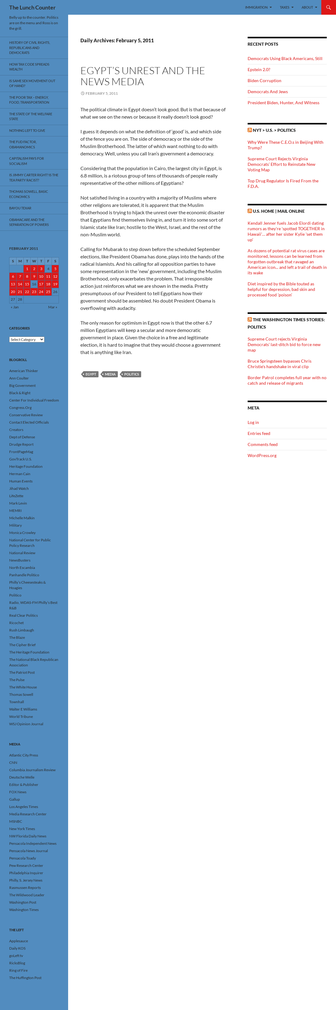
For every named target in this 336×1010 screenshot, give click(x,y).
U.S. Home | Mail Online (279, 211)
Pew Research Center (26, 865)
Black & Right (19, 393)
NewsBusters (19, 560)
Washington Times (24, 909)
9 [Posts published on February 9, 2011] (34, 276)
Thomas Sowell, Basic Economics (28, 194)
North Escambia (22, 567)
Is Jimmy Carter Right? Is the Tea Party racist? (33, 177)
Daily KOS (17, 948)
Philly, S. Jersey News (25, 880)
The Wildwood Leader (26, 895)
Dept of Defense (22, 437)
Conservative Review (26, 415)
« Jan (15, 307)
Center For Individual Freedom (34, 400)
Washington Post (22, 902)
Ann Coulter (19, 378)
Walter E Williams (23, 709)
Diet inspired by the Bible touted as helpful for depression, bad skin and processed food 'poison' (281, 289)
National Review (22, 553)
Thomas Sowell (21, 694)
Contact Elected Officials (29, 422)
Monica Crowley (22, 532)
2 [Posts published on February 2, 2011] (34, 268)
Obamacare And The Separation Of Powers (29, 222)
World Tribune (21, 716)
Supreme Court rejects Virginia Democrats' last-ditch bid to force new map (284, 344)
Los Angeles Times (23, 806)
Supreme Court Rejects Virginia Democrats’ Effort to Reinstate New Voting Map (281, 164)
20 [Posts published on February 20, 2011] (13, 291)
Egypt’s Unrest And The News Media (142, 76)
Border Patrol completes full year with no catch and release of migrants (287, 380)
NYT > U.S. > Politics (274, 130)
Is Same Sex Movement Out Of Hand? (32, 83)
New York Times (22, 828)
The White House (23, 687)
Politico (15, 595)
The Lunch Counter (32, 7)
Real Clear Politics (23, 615)
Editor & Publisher (23, 784)
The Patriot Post (22, 672)
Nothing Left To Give (27, 130)
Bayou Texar (20, 208)
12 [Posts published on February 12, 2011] (55, 276)
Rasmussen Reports (25, 887)
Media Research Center (28, 814)
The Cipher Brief (22, 644)
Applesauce (18, 941)
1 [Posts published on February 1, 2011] (27, 268)
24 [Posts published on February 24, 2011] (41, 291)
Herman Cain (19, 473)
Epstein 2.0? (259, 69)
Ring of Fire (18, 970)
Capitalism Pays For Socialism (26, 161)
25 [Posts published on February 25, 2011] (48, 291)
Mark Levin (18, 503)
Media (110, 374)
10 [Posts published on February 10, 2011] (41, 276)
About (307, 7)
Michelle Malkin (22, 518)
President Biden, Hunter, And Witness (283, 102)
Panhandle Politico (24, 575)
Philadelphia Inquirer (26, 873)
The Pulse (17, 679)
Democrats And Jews (268, 91)
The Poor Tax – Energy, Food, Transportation (29, 100)
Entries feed (259, 433)
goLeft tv (16, 955)
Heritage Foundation (26, 466)
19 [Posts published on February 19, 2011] (55, 284)
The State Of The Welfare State (30, 116)
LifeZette (16, 496)
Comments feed (263, 444)
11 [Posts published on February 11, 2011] (48, 276)
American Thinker (23, 370)
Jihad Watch (19, 488)
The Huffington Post (25, 977)
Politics (131, 374)
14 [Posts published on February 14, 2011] (20, 284)
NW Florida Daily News (27, 836)
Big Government (22, 385)
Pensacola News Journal (28, 850)
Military (15, 525)
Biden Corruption (264, 80)
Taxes (284, 7)
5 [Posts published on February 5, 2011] (55, 268)
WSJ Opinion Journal (26, 724)
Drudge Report (21, 444)
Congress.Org (20, 407)
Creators (16, 429)
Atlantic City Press (23, 755)
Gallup (14, 799)
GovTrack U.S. (20, 459)
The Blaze (17, 637)
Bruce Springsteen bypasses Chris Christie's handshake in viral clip (279, 363)
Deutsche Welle (21, 777)
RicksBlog (17, 963)
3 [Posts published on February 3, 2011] (41, 268)
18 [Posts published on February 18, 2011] (48, 284)
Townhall (16, 701)
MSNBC (15, 821)
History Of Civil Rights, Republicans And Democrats (29, 47)
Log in (253, 422)
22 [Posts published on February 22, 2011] (27, 291)
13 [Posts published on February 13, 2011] (13, 284)
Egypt (91, 374)
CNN (13, 762)
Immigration (256, 7)
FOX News (17, 792)
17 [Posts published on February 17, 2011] (41, 284)
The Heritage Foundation (29, 652)
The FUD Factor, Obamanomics (23, 144)
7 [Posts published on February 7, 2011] (20, 276)
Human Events (21, 481)
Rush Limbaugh (21, 630)
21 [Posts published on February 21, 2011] (20, 291)
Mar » (52, 307)
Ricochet (16, 622)
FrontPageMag (21, 451)
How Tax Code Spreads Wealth (29, 66)
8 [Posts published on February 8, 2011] (27, 276)
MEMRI (15, 510)
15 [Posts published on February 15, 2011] (27, 284)
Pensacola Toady (22, 858)
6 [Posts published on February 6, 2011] (13, 276)
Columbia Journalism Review (32, 770)
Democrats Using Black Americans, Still (285, 58)
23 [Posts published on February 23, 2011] (34, 291)
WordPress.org (262, 455)
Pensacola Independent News (32, 843)
